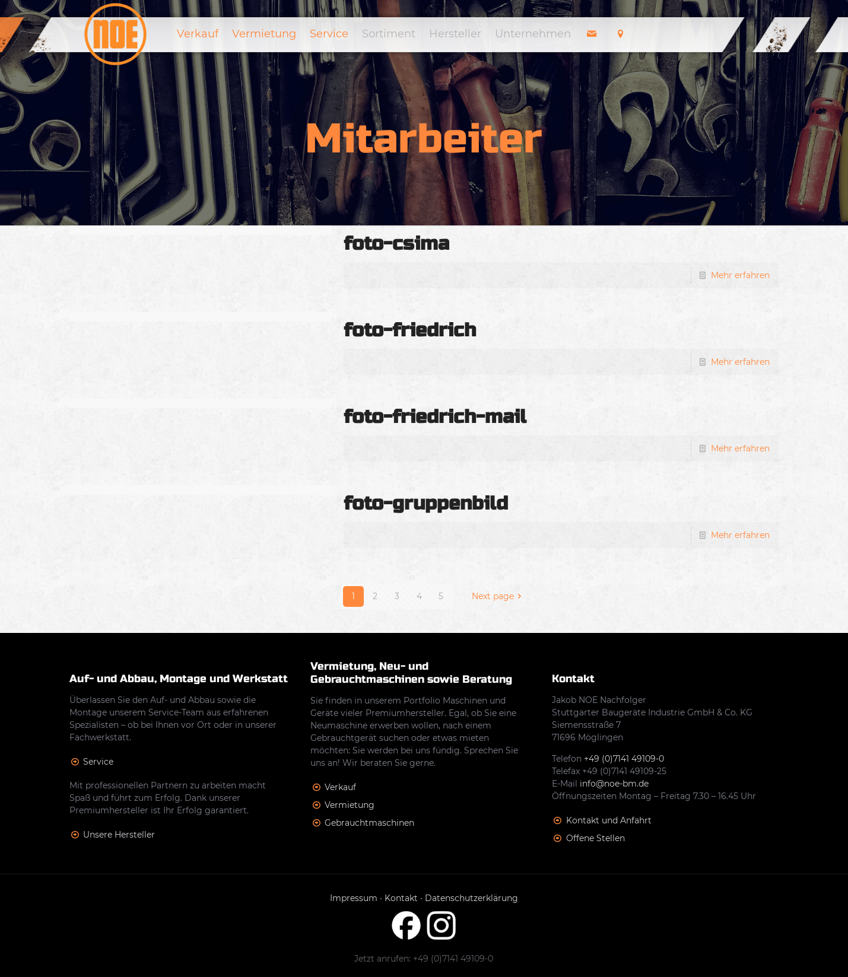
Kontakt (401, 898)
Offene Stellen (595, 838)
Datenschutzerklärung (471, 898)
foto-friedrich (410, 330)
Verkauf (340, 787)
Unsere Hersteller (119, 834)
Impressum (353, 898)
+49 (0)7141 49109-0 (624, 758)
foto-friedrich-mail (435, 416)
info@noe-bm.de (614, 783)
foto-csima (396, 243)
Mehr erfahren (740, 275)
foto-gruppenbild (426, 503)
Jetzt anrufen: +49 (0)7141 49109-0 (423, 958)
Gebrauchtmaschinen (369, 822)
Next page (499, 596)
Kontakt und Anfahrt (609, 820)
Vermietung (349, 805)
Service (98, 761)
